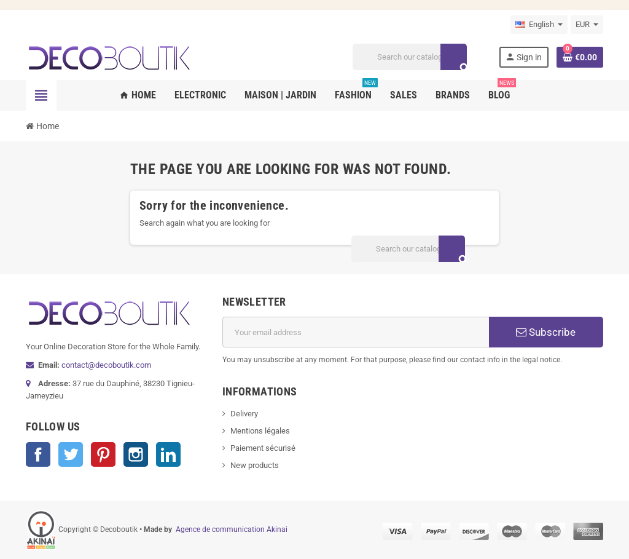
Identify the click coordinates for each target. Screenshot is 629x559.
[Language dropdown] (539, 24)
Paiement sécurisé (262, 448)
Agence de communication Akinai (231, 529)
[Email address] (355, 332)
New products (254, 465)
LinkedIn (168, 454)
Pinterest (103, 454)
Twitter (70, 454)
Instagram (135, 454)
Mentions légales (260, 430)
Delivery (244, 413)
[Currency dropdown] (587, 24)
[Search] (409, 57)
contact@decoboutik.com (106, 365)
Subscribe (546, 332)
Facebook (38, 454)
